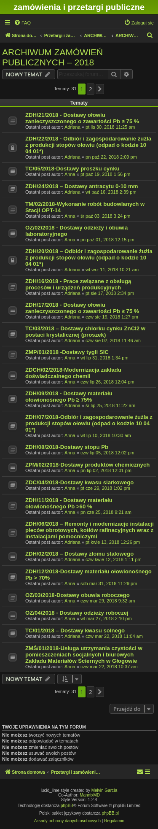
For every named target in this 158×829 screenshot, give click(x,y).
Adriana (72, 127)
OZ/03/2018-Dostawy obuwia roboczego (77, 595)
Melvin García (104, 790)
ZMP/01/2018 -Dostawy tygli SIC (67, 352)
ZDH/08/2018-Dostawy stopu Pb (66, 447)
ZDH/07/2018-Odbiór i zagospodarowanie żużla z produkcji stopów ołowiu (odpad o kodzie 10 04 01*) (89, 423)
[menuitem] (22, 23)
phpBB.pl (110, 813)
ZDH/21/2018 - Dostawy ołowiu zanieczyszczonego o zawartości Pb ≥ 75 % (82, 118)
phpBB (67, 805)
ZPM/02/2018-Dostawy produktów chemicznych (87, 465)
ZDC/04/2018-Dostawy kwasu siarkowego (79, 482)
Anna (69, 174)
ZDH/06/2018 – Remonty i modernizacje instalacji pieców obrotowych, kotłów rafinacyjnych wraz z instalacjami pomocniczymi (89, 530)
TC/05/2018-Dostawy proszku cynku (72, 168)
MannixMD (90, 795)
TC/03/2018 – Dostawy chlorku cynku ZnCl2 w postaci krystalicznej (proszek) (85, 331)
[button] (100, 89)
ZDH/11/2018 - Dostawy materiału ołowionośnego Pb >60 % (68, 503)
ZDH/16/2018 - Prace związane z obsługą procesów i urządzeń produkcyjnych (78, 284)
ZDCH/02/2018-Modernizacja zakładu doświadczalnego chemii (73, 373)
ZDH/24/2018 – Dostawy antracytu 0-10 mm (81, 186)
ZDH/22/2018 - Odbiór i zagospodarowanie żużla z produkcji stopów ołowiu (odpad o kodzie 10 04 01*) (88, 144)
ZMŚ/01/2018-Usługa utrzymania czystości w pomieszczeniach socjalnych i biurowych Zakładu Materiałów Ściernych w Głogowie (83, 654)
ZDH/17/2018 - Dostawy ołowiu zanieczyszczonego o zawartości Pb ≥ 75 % (82, 308)
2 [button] (90, 89)
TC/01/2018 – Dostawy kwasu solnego (75, 630)
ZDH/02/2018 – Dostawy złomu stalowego (79, 554)
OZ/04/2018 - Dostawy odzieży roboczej (77, 613)
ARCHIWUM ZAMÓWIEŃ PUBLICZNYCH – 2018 (52, 57)
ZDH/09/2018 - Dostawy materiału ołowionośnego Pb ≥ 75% (68, 396)
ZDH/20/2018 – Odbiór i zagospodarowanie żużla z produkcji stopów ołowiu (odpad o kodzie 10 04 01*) (89, 257)
